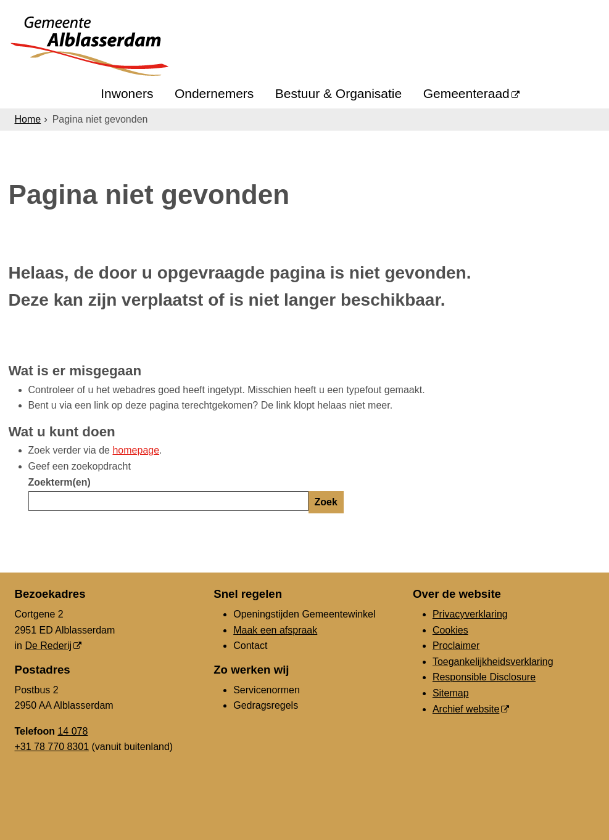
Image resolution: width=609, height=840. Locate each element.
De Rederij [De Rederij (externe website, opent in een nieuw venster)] (48, 645)
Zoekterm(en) (59, 482)
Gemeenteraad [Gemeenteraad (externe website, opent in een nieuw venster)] (466, 93)
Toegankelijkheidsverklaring (493, 661)
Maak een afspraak (275, 630)
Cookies (450, 630)
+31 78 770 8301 (52, 746)
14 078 (72, 731)
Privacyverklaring (470, 614)
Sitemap (451, 693)
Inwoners (127, 93)
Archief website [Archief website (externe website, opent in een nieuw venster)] (466, 709)
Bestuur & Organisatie (338, 93)
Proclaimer (456, 645)
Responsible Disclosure (484, 677)
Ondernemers (214, 93)
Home (28, 119)
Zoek (326, 502)
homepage (135, 450)
